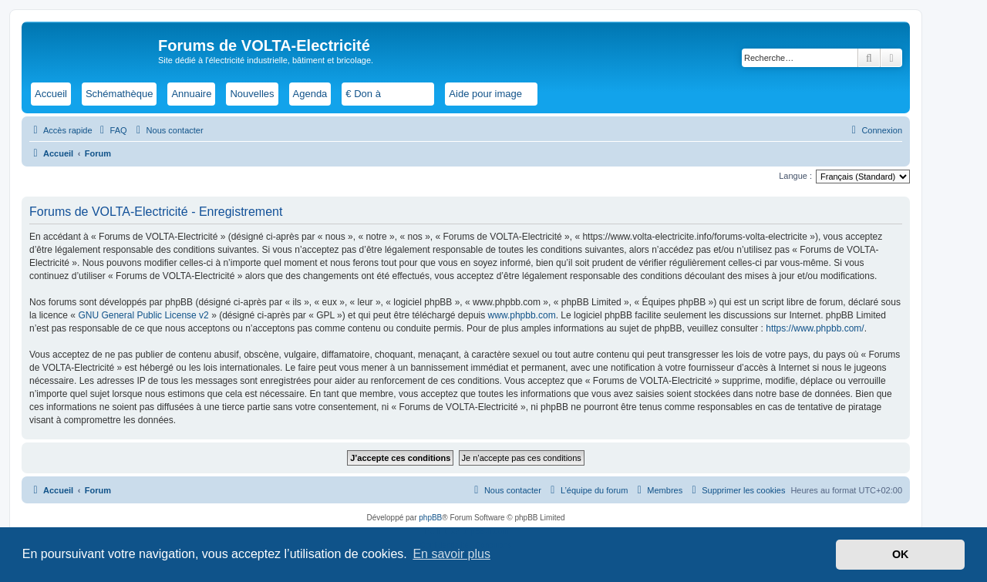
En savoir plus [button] (451, 553)
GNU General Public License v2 (143, 315)
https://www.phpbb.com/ (815, 328)
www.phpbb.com (522, 315)
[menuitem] (111, 130)
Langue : (795, 175)
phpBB (430, 517)
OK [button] (900, 554)
